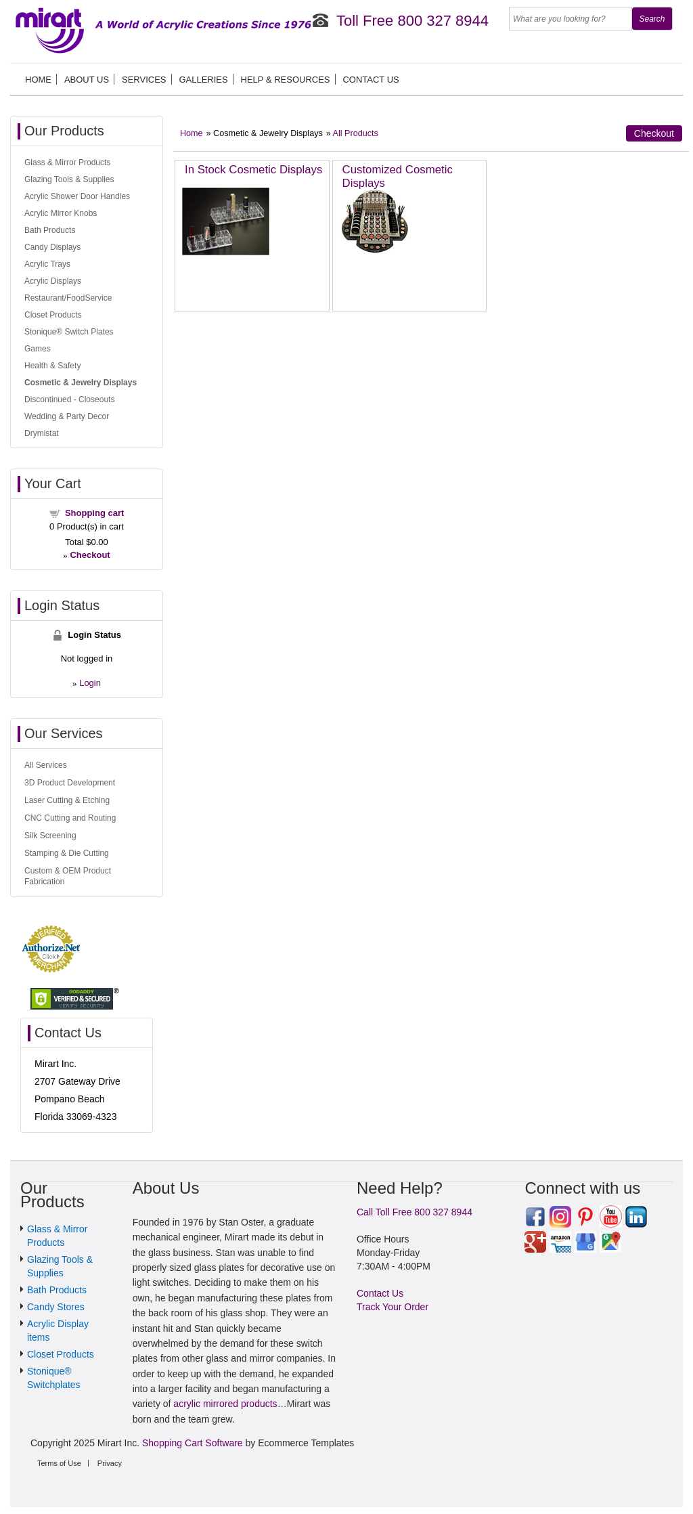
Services (144, 79)
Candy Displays (52, 247)
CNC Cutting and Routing (70, 818)
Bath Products (49, 230)
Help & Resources (285, 79)
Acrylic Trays (47, 264)
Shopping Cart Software (192, 1442)
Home (38, 79)
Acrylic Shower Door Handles (77, 196)
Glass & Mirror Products (67, 162)
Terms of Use (59, 1463)
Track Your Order (392, 1306)
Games (37, 348)
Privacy (109, 1463)
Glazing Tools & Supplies (69, 179)
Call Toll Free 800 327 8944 (414, 1212)
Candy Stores (56, 1306)
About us (86, 79)
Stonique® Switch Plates (69, 332)
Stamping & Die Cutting (66, 853)
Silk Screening (50, 835)
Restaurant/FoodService (68, 298)
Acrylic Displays (52, 281)
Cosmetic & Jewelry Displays (80, 382)
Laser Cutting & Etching (67, 800)
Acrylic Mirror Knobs (60, 213)
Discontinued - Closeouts (69, 399)
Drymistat (41, 433)
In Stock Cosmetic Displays (253, 169)
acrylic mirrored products (225, 1403)
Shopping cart (94, 513)
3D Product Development (69, 782)
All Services (45, 765)
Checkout (654, 133)
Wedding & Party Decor (66, 416)
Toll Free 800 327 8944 (412, 20)
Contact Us (370, 79)
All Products (355, 133)
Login (90, 683)
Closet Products (53, 315)
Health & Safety (52, 365)
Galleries (203, 79)
